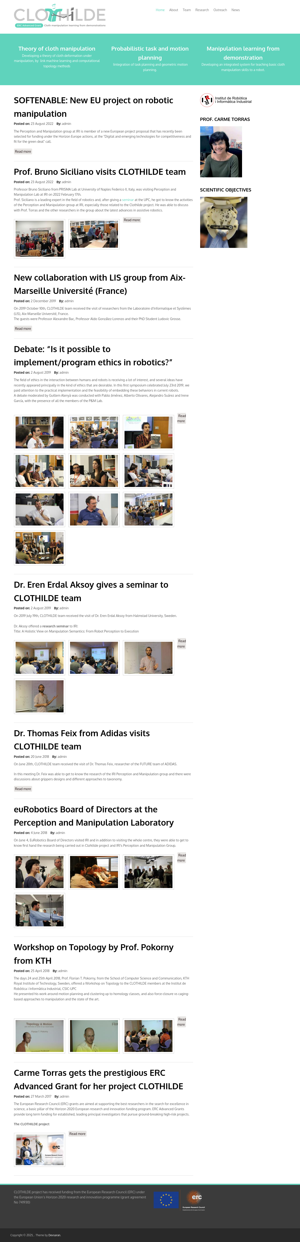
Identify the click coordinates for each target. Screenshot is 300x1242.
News (236, 10)
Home (160, 10)
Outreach (220, 10)
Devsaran (54, 1235)
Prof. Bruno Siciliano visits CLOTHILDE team (100, 171)
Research (202, 10)
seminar (128, 200)
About (173, 10)
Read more (23, 151)
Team (187, 10)
